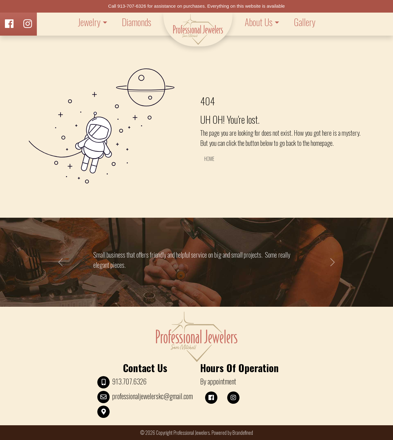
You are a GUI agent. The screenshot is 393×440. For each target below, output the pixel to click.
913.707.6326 (129, 381)
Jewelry (89, 22)
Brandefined (242, 432)
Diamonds (136, 22)
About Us (258, 22)
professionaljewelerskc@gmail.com (152, 396)
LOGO (197, 29)
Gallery (304, 22)
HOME (209, 158)
